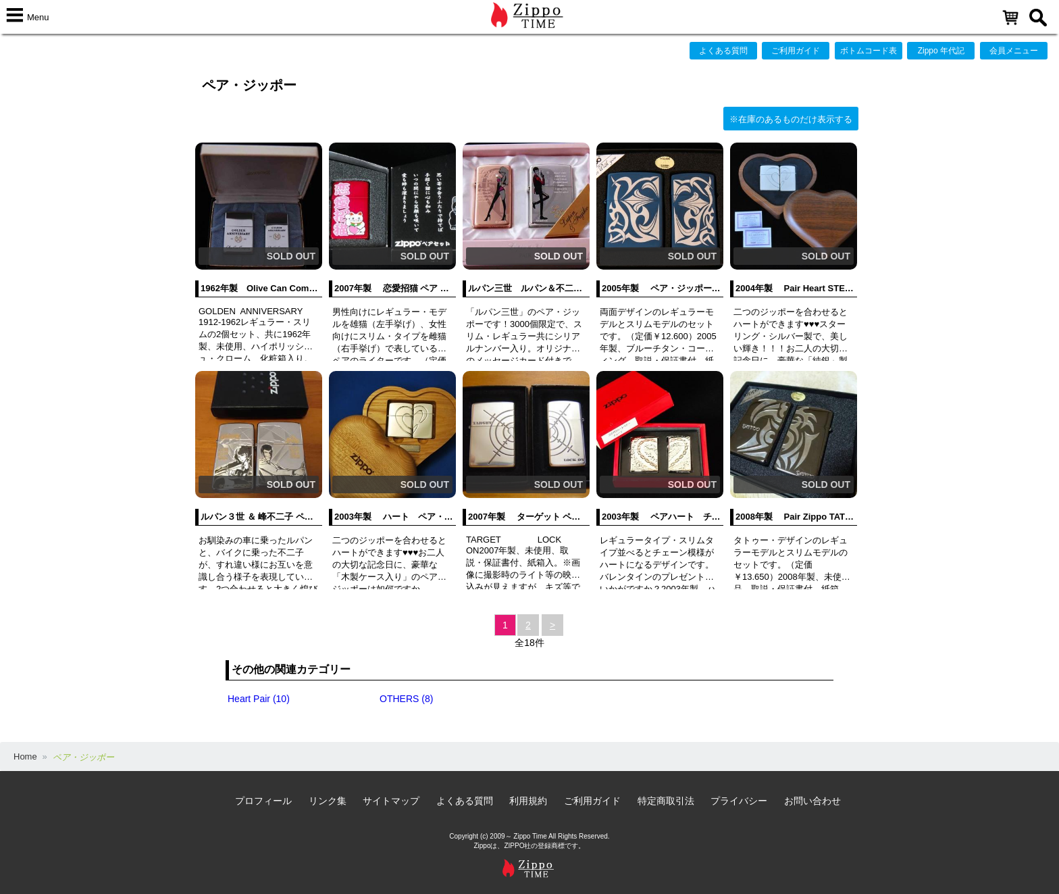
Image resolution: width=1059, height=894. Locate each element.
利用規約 (528, 800)
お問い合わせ (812, 800)
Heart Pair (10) (259, 698)
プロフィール (263, 800)
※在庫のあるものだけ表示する (790, 119)
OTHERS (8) (406, 698)
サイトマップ (391, 800)
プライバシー (739, 800)
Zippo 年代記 (941, 50)
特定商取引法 (666, 800)
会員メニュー (1013, 50)
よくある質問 (723, 50)
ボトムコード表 (868, 50)
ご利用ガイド (795, 50)
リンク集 (327, 800)
